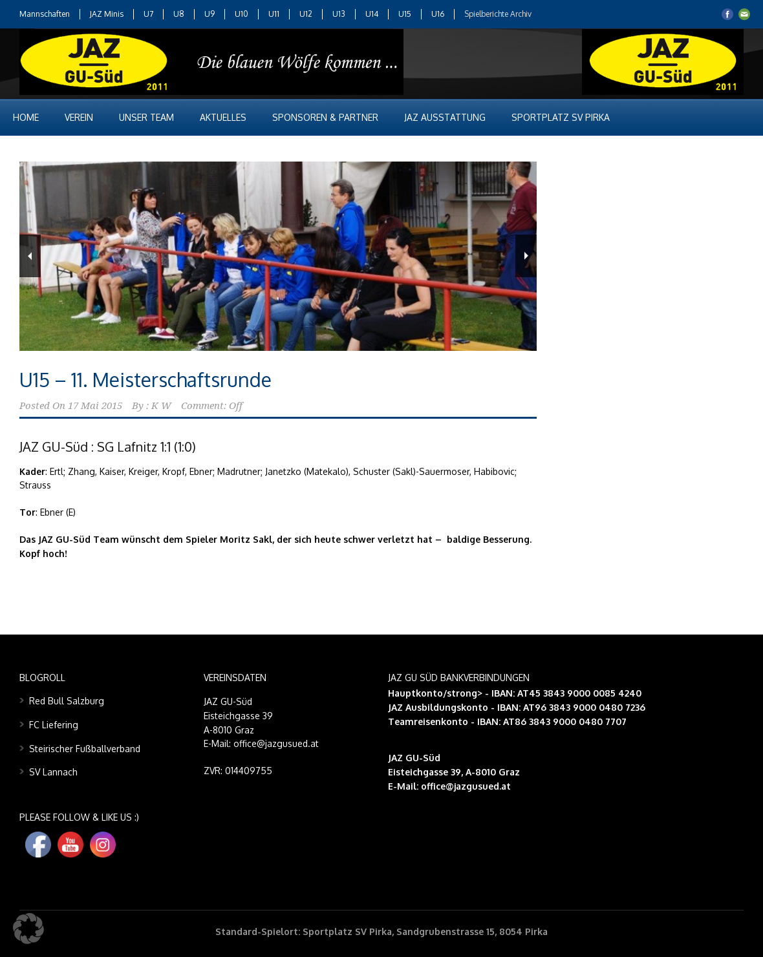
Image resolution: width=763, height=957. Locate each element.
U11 (273, 14)
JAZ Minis (107, 14)
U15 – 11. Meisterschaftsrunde (145, 379)
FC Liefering (53, 724)
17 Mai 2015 (95, 406)
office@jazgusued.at (466, 786)
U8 (178, 14)
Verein (79, 117)
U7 (148, 14)
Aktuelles (223, 117)
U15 (404, 14)
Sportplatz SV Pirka (560, 117)
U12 (305, 14)
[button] (28, 928)
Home (26, 117)
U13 (338, 14)
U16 (437, 14)
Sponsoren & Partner (325, 117)
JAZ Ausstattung (445, 117)
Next (526, 256)
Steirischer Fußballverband (84, 748)
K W (161, 406)
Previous (30, 256)
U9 (209, 14)
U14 (371, 14)
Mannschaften (44, 14)
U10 (241, 14)
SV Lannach (53, 771)
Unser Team (146, 117)
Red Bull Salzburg (66, 700)
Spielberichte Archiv (498, 14)
